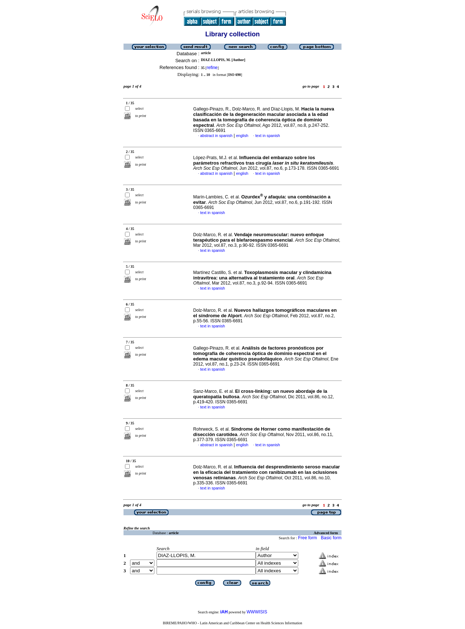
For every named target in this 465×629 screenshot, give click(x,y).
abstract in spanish (216, 135)
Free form (307, 537)
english (242, 135)
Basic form (331, 537)
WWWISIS (257, 611)
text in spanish (267, 135)
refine (212, 67)
